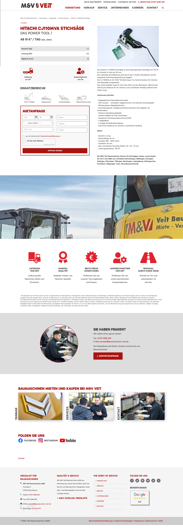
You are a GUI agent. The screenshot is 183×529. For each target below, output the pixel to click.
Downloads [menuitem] (109, 2)
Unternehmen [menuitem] (120, 7)
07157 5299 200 (104, 338)
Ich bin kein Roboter (35, 141)
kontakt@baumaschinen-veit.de (114, 341)
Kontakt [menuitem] (152, 7)
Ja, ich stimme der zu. (43, 136)
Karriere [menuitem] (137, 7)
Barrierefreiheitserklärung (100, 521)
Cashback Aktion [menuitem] (127, 2)
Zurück (21, 458)
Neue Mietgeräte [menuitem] (93, 2)
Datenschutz (151, 521)
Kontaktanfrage (109, 356)
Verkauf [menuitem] (89, 7)
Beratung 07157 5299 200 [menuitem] (152, 2)
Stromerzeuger (64, 18)
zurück (23, 23)
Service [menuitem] (103, 7)
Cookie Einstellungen (123, 521)
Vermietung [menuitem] (72, 7)
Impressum (139, 521)
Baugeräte (52, 18)
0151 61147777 (36, 508)
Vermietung (43, 18)
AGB (160, 521)
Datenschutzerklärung (49, 136)
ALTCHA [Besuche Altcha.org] (53, 144)
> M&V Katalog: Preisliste (72, 498)
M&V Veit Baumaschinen (28, 18)
